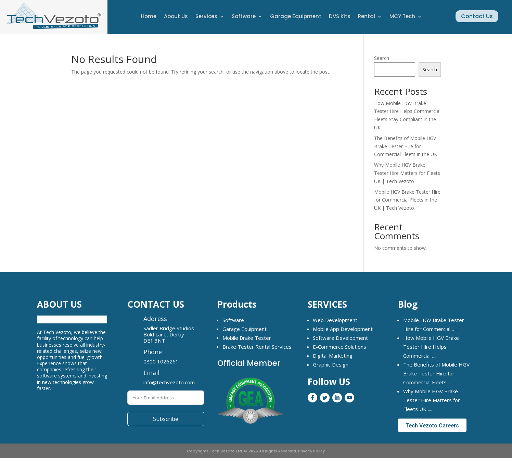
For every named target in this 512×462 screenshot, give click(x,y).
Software (244, 17)
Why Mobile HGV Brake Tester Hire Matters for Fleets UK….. (431, 400)
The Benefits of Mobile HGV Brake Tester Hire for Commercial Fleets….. (436, 373)
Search (381, 58)
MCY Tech (402, 17)
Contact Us (477, 16)
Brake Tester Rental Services (257, 346)
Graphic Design (330, 364)
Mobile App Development (343, 328)
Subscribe (165, 419)
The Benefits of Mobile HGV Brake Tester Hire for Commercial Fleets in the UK (405, 146)
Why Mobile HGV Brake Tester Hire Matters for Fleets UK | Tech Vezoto (407, 173)
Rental (366, 17)
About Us (176, 17)
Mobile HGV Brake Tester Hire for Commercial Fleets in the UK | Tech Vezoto (407, 200)
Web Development (335, 320)
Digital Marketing (333, 355)
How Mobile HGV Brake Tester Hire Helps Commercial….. (431, 346)
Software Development (340, 337)
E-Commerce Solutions (339, 346)
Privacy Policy (311, 451)
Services (206, 17)
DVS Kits (339, 17)
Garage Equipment (295, 17)
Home (148, 17)
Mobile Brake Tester (246, 337)
